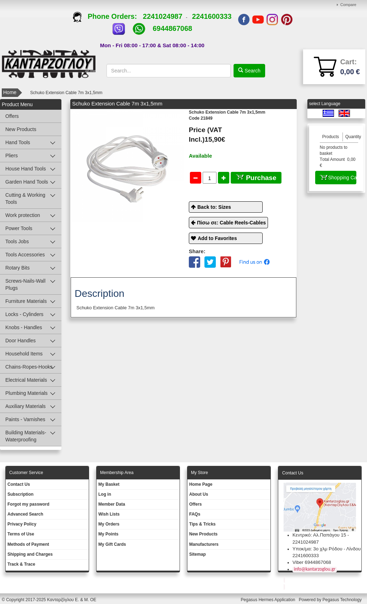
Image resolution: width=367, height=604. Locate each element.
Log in (104, 494)
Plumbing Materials (26, 393)
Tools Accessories (25, 254)
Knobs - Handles (23, 327)
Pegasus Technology (342, 599)
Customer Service (26, 472)
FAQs (194, 514)
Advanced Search (25, 514)
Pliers (11, 155)
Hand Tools (17, 142)
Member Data (111, 504)
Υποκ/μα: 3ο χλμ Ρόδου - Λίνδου (326, 548)
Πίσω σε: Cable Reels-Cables (231, 222)
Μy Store (199, 472)
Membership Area (116, 472)
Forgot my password (28, 504)
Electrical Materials (26, 380)
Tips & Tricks (202, 524)
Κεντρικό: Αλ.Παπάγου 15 (319, 535)
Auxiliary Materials (25, 406)
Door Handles (20, 340)
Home (9, 92)
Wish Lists (109, 514)
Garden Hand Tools (26, 182)
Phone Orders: (108, 16)
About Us (198, 494)
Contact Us (18, 484)
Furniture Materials (26, 301)
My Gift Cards (112, 544)
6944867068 (172, 28)
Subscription (20, 494)
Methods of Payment (28, 544)
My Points (108, 534)
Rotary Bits (17, 268)
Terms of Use (20, 534)
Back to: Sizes (214, 207)
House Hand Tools (25, 169)
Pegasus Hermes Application (268, 599)
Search (251, 71)
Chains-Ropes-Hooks (29, 367)
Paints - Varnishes (25, 419)
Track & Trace (21, 564)
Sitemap (197, 554)
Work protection (22, 215)
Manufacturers (204, 544)
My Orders (108, 524)
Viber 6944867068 (311, 562)
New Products (20, 129)
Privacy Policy (21, 524)
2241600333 (211, 16)
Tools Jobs (17, 241)
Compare (348, 4)
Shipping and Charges (30, 554)
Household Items (24, 354)
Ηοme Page (200, 484)
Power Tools (18, 228)
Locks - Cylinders (24, 314)
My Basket (108, 484)
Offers (12, 116)
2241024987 (162, 16)
